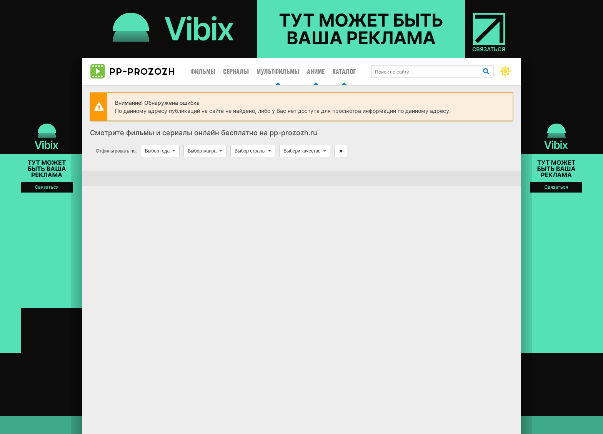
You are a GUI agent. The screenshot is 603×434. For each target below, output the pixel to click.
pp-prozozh (132, 71)
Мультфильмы (278, 71)
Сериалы (236, 71)
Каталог (344, 71)
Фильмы (202, 71)
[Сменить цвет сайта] (505, 71)
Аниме (316, 71)
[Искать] (486, 71)
